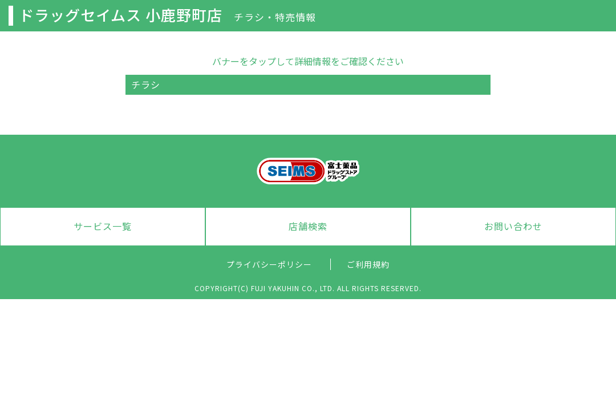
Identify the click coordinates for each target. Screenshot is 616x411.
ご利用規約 (368, 264)
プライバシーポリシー (269, 264)
